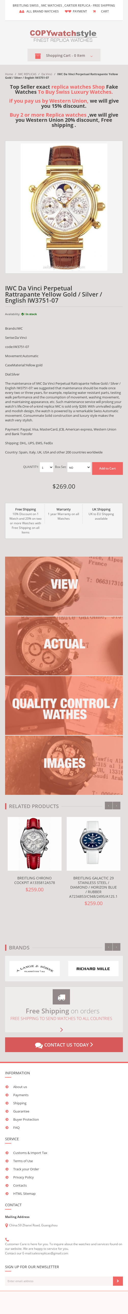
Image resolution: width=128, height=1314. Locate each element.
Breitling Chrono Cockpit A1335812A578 (34, 880)
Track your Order (26, 1169)
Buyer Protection (26, 1119)
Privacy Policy (23, 1177)
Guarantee (21, 1111)
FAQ (16, 1127)
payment (80, 11)
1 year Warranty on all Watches (63, 514)
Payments (21, 1095)
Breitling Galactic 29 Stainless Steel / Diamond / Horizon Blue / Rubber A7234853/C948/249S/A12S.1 (93, 887)
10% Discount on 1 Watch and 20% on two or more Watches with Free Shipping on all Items (25, 520)
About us (20, 1086)
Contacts (20, 1185)
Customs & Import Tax (30, 1152)
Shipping (19, 1103)
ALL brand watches (42, 11)
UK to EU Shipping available (101, 514)
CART (105, 11)
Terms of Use (23, 1161)
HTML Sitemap (24, 1193)
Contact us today (64, 1045)
